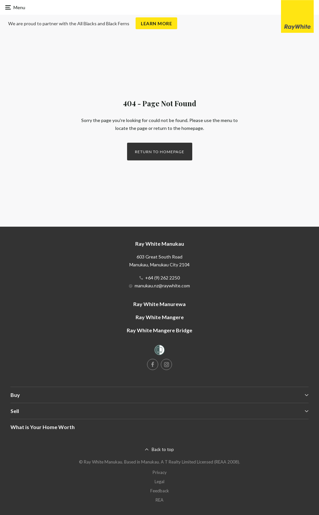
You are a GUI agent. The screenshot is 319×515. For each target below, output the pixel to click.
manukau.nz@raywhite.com (162, 285)
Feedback (159, 490)
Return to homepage (159, 151)
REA (159, 500)
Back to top (163, 449)
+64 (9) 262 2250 (162, 277)
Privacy (160, 472)
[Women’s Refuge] (159, 351)
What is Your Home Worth (42, 427)
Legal (159, 481)
